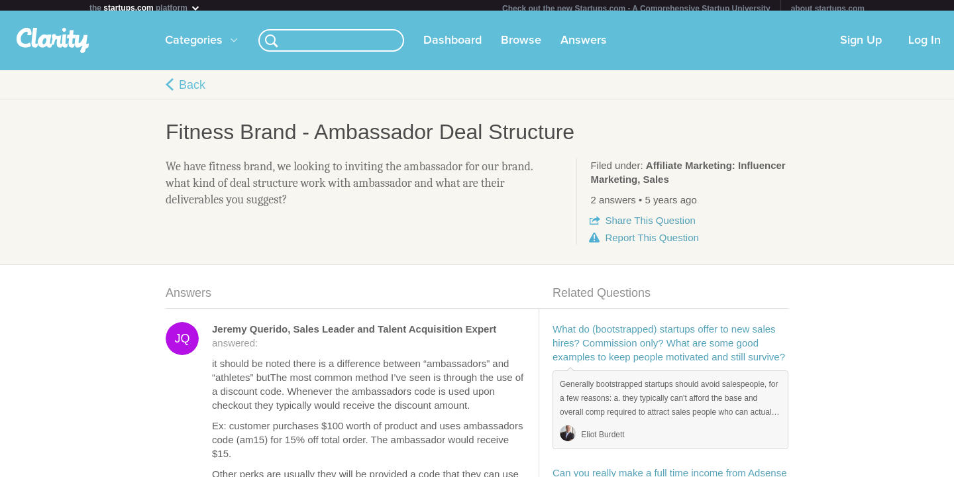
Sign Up (861, 46)
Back (192, 90)
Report (651, 242)
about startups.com (828, 8)
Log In (924, 46)
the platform (145, 7)
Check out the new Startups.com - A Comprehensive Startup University (636, 8)
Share (650, 225)
